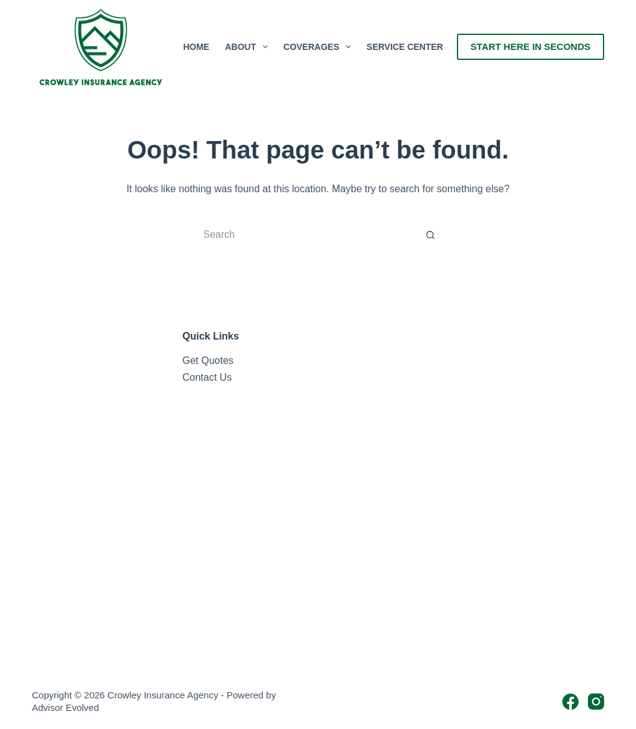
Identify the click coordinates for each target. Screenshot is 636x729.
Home (196, 47)
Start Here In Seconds (530, 46)
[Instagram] (596, 701)
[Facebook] (570, 701)
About (249, 46)
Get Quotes (207, 360)
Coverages (319, 46)
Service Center (404, 47)
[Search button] (430, 234)
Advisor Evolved (65, 707)
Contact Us (207, 377)
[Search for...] (305, 234)
